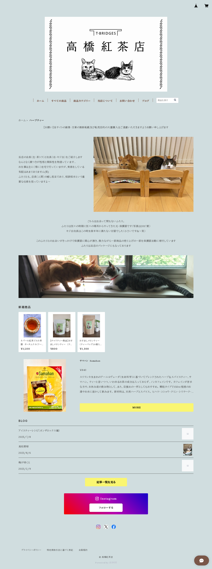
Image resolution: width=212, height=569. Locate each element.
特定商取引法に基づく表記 (60, 550)
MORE (136, 407)
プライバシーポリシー (31, 550)
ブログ (145, 100)
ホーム (40, 100)
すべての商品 (59, 100)
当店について (105, 100)
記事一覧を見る (106, 482)
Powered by (106, 562)
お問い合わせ (127, 100)
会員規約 (83, 550)
